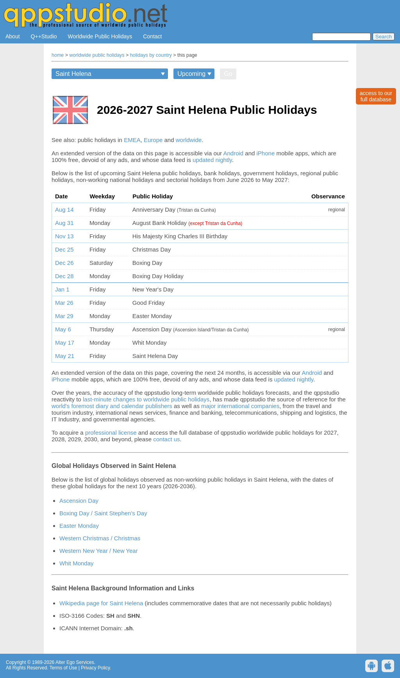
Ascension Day (78, 500)
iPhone (266, 153)
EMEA (132, 140)
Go (228, 73)
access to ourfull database (376, 96)
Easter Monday (79, 525)
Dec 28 (64, 276)
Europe (153, 140)
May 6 (63, 329)
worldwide (189, 140)
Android (233, 153)
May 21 (64, 355)
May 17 (64, 342)
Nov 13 (64, 236)
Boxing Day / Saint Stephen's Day (103, 513)
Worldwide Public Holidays (100, 36)
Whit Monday (76, 563)
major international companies (240, 406)
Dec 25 (64, 249)
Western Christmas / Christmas (99, 538)
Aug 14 (64, 209)
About (12, 36)
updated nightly (212, 159)
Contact (152, 36)
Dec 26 (64, 262)
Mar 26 (64, 302)
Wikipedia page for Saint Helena (101, 603)
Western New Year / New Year (98, 550)
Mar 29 (64, 316)
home (58, 55)
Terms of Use (63, 668)
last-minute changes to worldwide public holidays (146, 399)
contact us (166, 439)
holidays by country (151, 55)
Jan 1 (62, 289)
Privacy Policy (95, 668)
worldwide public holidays (97, 55)
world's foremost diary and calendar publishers (112, 406)
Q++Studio (44, 36)
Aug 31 (64, 222)
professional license (111, 432)
